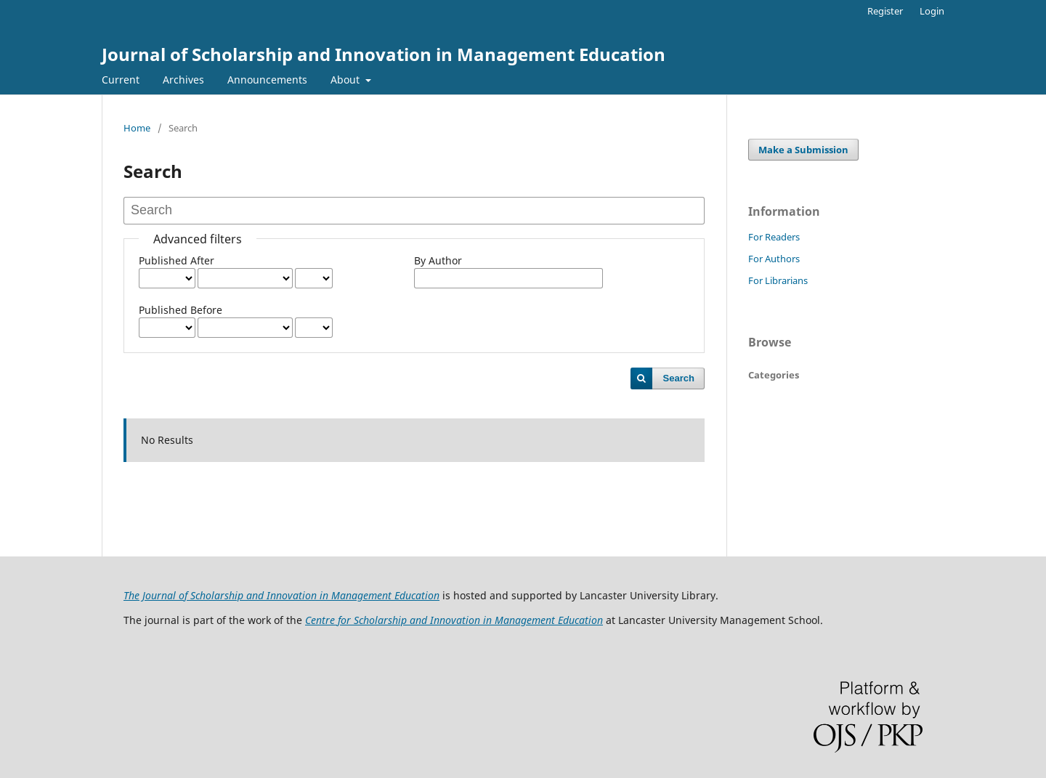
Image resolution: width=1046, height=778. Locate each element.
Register (885, 10)
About (346, 79)
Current (120, 79)
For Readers (774, 236)
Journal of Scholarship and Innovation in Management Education (383, 54)
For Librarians (778, 280)
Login (932, 10)
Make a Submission (803, 149)
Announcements (267, 79)
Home (136, 127)
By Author (438, 260)
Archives (183, 79)
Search (678, 378)
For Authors (774, 258)
